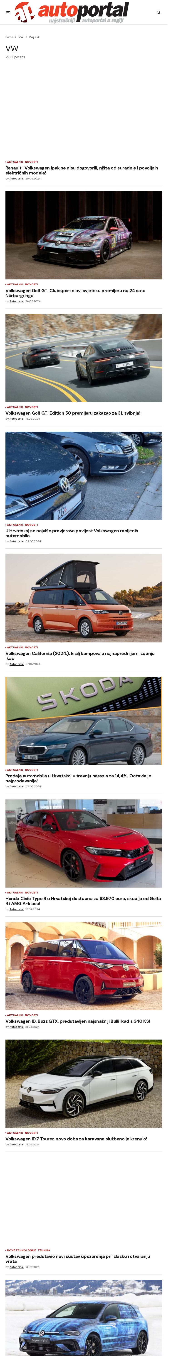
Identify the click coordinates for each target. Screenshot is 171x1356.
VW (21, 37)
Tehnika (44, 1250)
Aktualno (15, 162)
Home (9, 37)
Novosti (31, 162)
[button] (8, 12)
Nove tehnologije (21, 1250)
